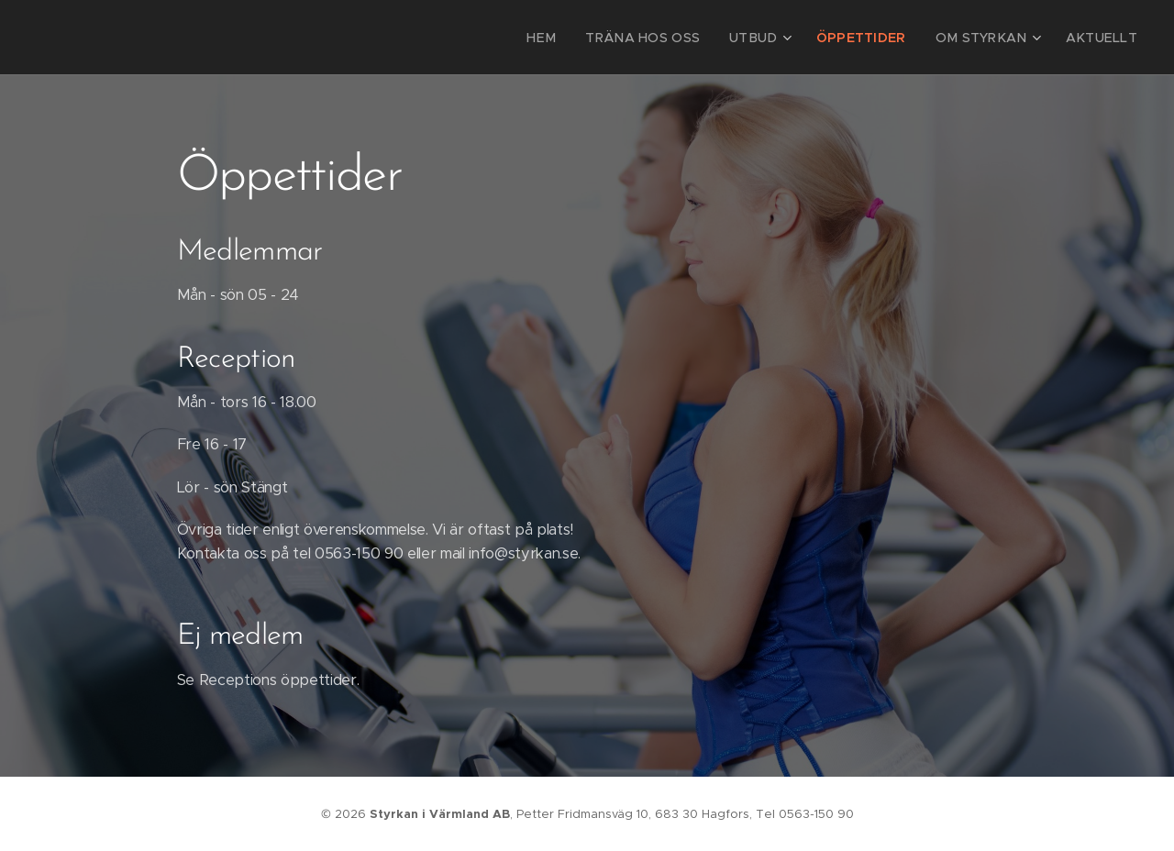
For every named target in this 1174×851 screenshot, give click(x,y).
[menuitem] (584, 38)
